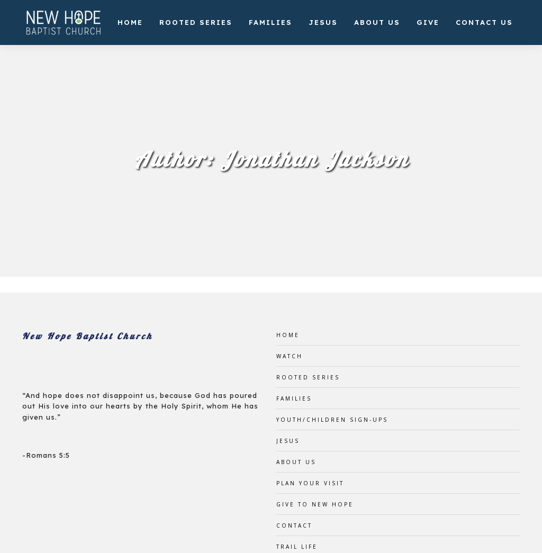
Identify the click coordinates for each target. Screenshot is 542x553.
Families (270, 22)
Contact (294, 525)
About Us (377, 22)
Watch (289, 356)
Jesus (323, 22)
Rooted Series (195, 22)
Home (130, 22)
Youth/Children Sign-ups (332, 419)
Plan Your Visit (310, 483)
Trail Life (297, 546)
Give (428, 22)
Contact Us (484, 22)
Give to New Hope (315, 504)
